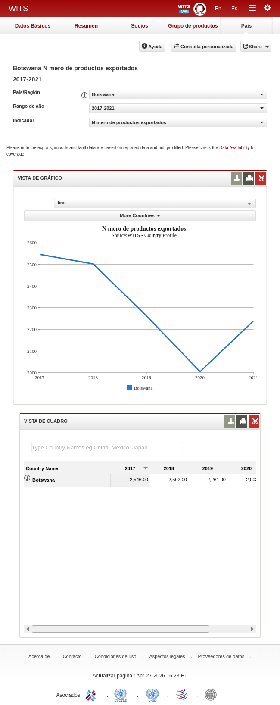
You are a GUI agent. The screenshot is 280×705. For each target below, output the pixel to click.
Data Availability (235, 147)
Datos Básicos (33, 26)
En (218, 9)
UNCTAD (122, 694)
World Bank (212, 694)
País (246, 26)
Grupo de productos (193, 26)
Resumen (86, 26)
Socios (139, 26)
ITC (92, 694)
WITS (18, 8)
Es (234, 9)
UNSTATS (152, 694)
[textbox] (107, 447)
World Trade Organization (182, 694)
